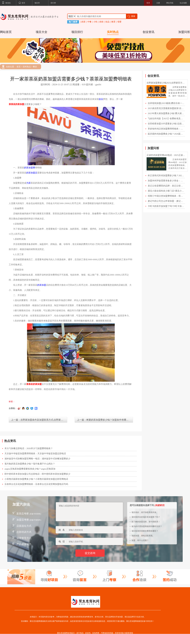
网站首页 (6, 32)
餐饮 (35, 67)
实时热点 (113, 32)
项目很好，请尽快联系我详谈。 (145, 512)
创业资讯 (148, 32)
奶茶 (83, 22)
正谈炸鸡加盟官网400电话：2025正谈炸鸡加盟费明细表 (167, 155)
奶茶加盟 (41, 285)
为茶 (28, 183)
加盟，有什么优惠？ (140, 540)
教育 (113, 22)
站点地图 (183, 3)
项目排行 (77, 32)
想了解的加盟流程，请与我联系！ (146, 522)
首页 (21, 3)
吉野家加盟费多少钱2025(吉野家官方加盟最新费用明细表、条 (167, 83)
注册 (158, 3)
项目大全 (41, 32)
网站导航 (169, 3)
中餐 (89, 22)
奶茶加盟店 (31, 173)
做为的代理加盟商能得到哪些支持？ (147, 526)
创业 (101, 99)
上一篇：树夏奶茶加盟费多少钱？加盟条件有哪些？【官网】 (105, 420)
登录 (148, 3)
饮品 (107, 22)
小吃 (95, 22)
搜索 (131, 16)
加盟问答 (184, 32)
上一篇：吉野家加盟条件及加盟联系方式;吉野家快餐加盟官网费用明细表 (39, 420)
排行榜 (53, 3)
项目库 (37, 3)
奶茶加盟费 (29, 167)
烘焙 (101, 22)
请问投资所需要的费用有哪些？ (145, 531)
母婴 (119, 22)
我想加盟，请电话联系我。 (143, 536)
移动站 (6, 3)
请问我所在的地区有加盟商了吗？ (146, 517)
